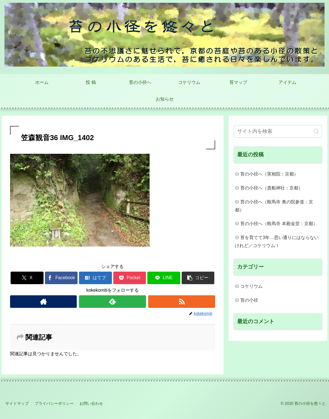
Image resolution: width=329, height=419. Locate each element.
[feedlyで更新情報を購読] (112, 301)
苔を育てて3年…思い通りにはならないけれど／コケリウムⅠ (277, 241)
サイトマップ (17, 403)
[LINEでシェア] (163, 278)
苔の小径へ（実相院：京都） (269, 174)
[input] (278, 131)
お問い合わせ (91, 403)
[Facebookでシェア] (61, 278)
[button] (198, 278)
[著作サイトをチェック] (43, 301)
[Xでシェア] (27, 278)
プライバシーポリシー (54, 403)
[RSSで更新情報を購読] (181, 301)
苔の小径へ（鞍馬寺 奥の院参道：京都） (274, 205)
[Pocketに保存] (129, 278)
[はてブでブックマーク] (95, 278)
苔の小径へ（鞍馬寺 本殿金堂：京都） (278, 223)
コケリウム (251, 286)
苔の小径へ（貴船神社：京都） (271, 188)
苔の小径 (249, 300)
